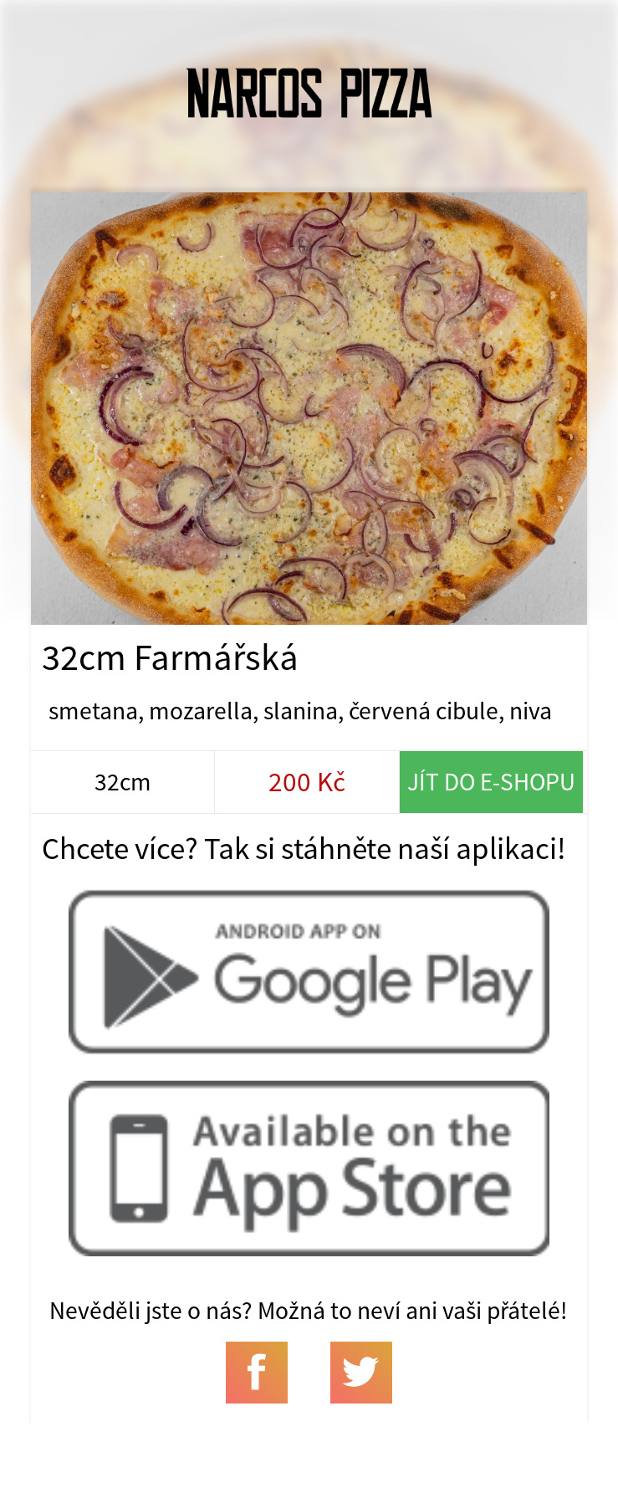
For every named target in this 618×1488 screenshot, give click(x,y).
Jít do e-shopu (491, 781)
